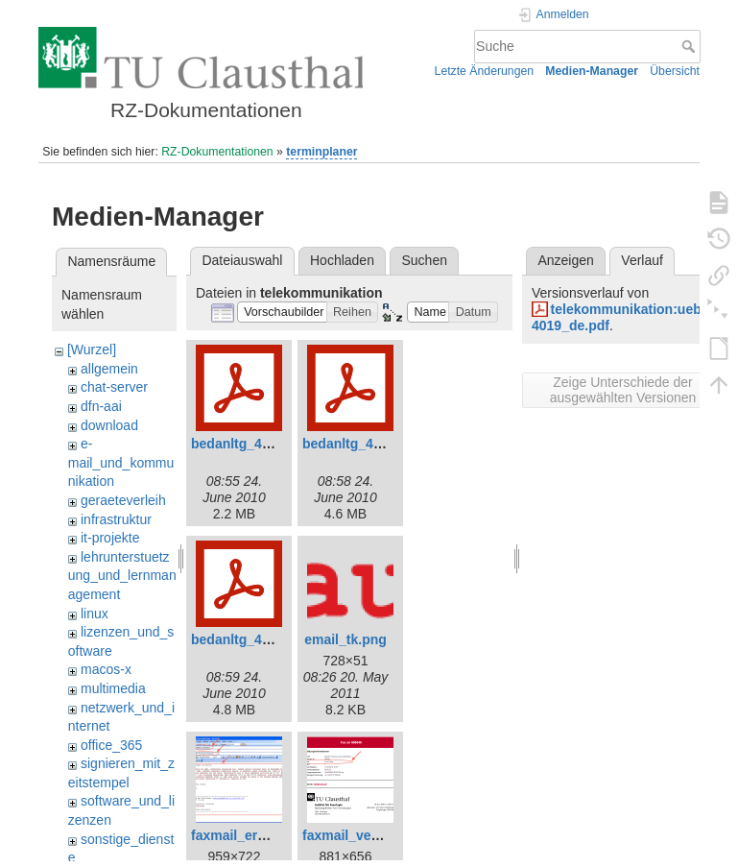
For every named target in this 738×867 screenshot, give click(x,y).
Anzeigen (565, 260)
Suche (690, 46)
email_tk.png (345, 639)
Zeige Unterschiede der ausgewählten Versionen (623, 389)
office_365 (111, 745)
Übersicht (675, 71)
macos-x (106, 669)
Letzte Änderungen (485, 71)
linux (94, 613)
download (109, 425)
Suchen (424, 260)
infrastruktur (116, 519)
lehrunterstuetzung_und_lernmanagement (122, 575)
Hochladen (342, 260)
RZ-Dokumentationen (217, 151)
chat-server (114, 387)
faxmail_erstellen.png (259, 835)
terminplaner (321, 151)
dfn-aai (101, 406)
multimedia (113, 688)
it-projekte (110, 537)
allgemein (109, 368)
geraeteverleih (123, 500)
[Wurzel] (91, 349)
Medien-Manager (591, 71)
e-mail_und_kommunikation (121, 462)
